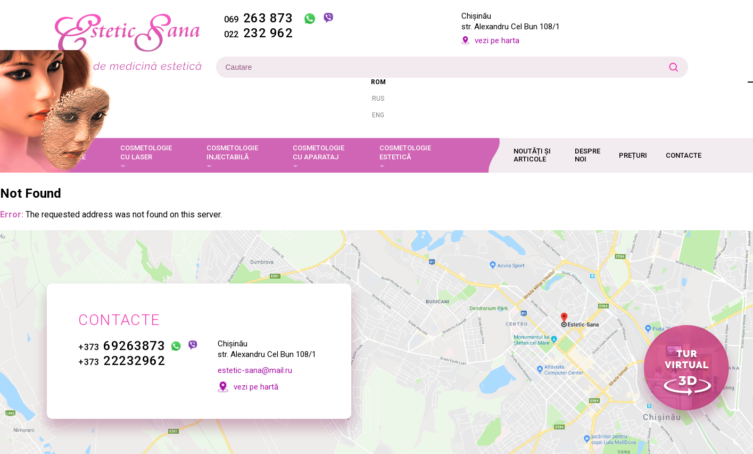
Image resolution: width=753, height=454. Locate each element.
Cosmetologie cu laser (146, 152)
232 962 (258, 33)
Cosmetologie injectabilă (232, 152)
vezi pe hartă (256, 387)
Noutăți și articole (532, 155)
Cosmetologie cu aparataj (318, 152)
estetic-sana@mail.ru (255, 370)
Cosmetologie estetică (405, 152)
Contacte (683, 155)
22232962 (122, 360)
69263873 (122, 345)
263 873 (258, 18)
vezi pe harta (497, 40)
